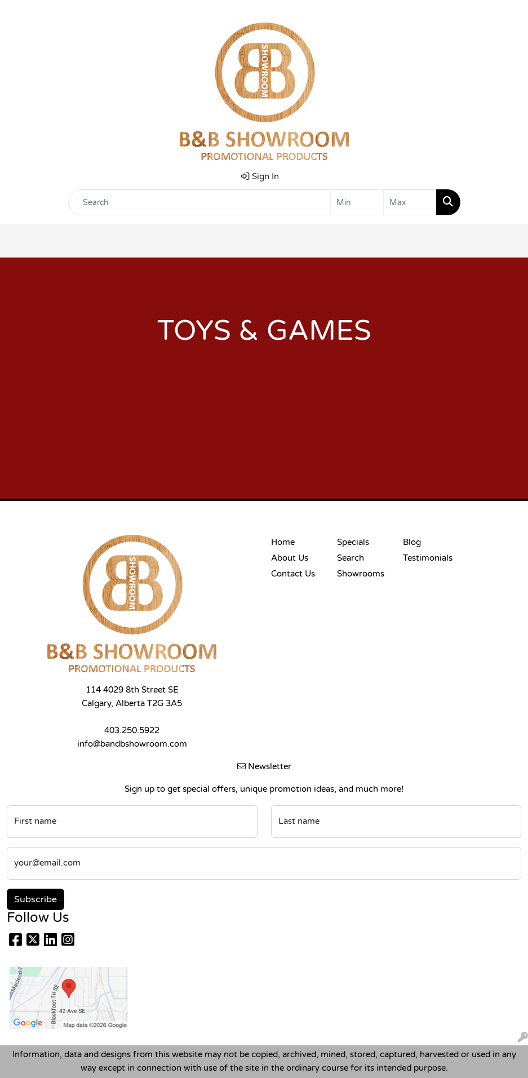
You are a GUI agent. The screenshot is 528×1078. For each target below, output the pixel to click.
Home (283, 542)
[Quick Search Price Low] (357, 202)
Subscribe (35, 899)
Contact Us (293, 574)
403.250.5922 (131, 730)
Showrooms (360, 574)
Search (350, 558)
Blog (412, 542)
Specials (353, 542)
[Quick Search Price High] (410, 202)
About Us (289, 558)
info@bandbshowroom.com (132, 744)
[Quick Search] (199, 202)
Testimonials (427, 558)
